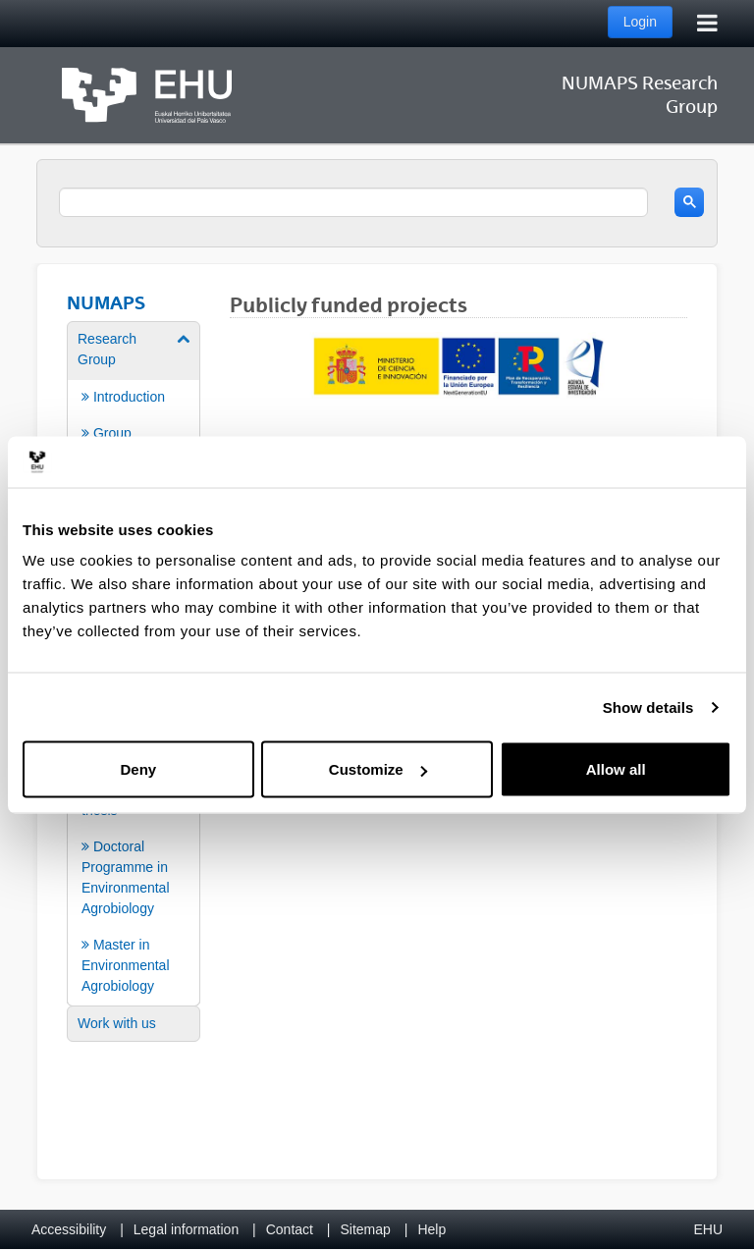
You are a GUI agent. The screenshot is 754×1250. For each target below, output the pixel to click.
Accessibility (68, 1229)
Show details (648, 706)
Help (431, 1229)
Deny (138, 769)
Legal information (186, 1229)
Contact (289, 1229)
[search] (353, 202)
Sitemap (366, 1229)
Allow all (616, 769)
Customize (378, 769)
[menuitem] (133, 414)
